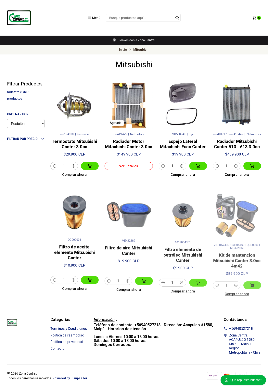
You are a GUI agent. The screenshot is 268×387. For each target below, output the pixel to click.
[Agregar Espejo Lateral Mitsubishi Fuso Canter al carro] (198, 166)
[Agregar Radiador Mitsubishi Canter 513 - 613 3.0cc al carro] (252, 166)
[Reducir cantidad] (55, 166)
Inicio (123, 49)
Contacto (57, 348)
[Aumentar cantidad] (73, 166)
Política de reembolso (67, 335)
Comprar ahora (74, 174)
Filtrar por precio (26, 139)
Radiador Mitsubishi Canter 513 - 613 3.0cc (237, 144)
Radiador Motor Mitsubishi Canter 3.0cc (128, 144)
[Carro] (256, 18)
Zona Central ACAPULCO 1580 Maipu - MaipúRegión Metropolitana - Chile (242, 344)
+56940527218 (238, 329)
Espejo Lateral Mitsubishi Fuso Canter (183, 144)
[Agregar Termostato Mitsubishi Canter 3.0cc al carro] (90, 166)
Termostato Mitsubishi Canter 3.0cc (74, 144)
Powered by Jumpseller (70, 378)
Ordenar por (17, 114)
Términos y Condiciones (68, 329)
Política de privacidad (66, 342)
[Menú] (93, 18)
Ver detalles (128, 166)
